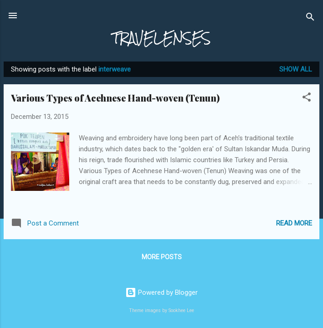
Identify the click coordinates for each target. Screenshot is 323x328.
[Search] (310, 18)
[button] (306, 99)
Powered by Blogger (161, 292)
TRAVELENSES (161, 38)
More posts (162, 257)
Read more (294, 223)
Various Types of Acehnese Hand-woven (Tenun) (115, 98)
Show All (295, 69)
